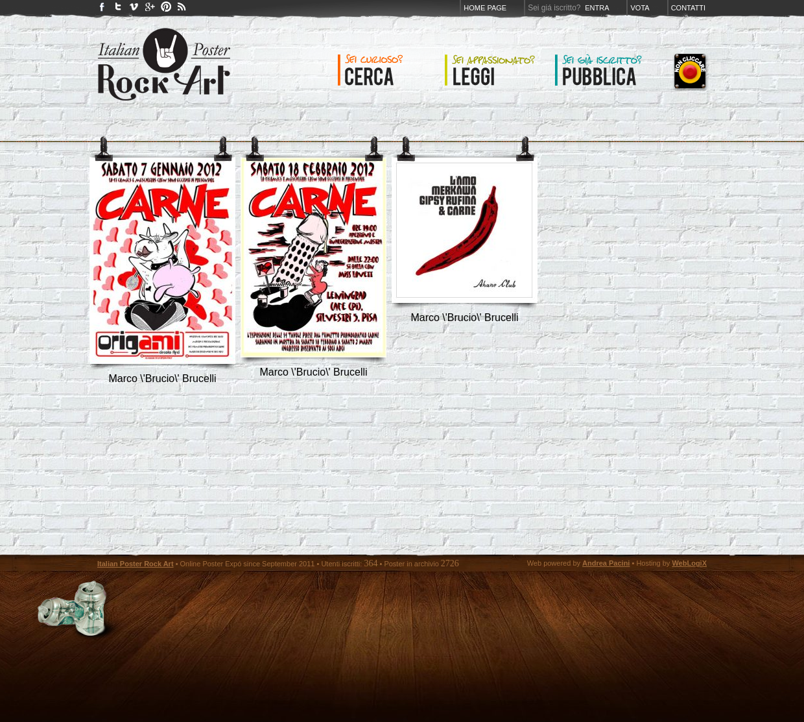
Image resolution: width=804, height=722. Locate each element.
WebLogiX (689, 563)
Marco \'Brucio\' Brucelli (162, 378)
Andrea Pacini (606, 563)
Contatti (688, 8)
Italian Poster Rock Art (135, 564)
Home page (485, 8)
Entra (597, 8)
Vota (639, 8)
